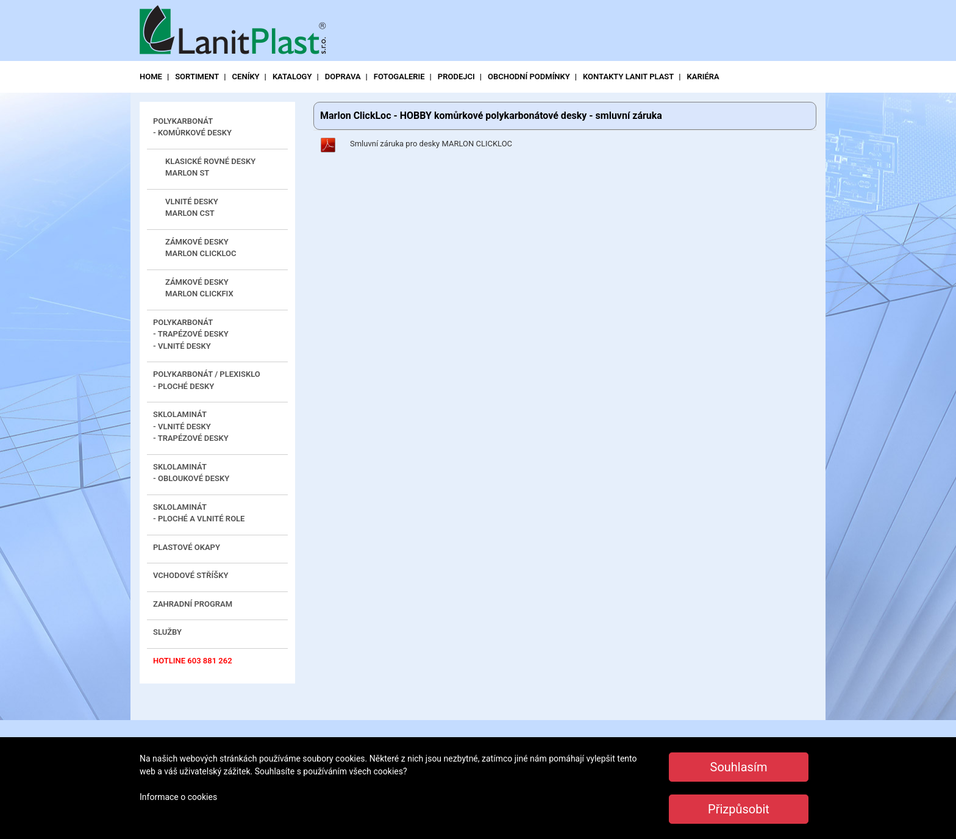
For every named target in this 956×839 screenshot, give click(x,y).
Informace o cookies (178, 797)
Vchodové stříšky (190, 575)
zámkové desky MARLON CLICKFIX (199, 288)
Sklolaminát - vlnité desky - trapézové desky (191, 426)
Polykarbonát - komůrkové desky (192, 127)
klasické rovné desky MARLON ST (210, 167)
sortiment (197, 76)
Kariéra (703, 76)
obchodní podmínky (529, 76)
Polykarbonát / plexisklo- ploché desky (206, 380)
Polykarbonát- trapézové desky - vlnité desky (191, 334)
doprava (343, 76)
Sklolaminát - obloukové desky (191, 473)
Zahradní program (192, 604)
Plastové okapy (186, 547)
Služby (167, 632)
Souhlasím (739, 767)
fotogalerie (399, 76)
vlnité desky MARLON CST (191, 207)
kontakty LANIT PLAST (628, 76)
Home (151, 76)
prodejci (456, 76)
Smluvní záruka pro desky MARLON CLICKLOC (431, 143)
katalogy (292, 76)
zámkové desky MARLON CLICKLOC (201, 248)
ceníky (246, 76)
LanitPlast (237, 31)
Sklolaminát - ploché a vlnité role (198, 513)
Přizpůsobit (738, 809)
